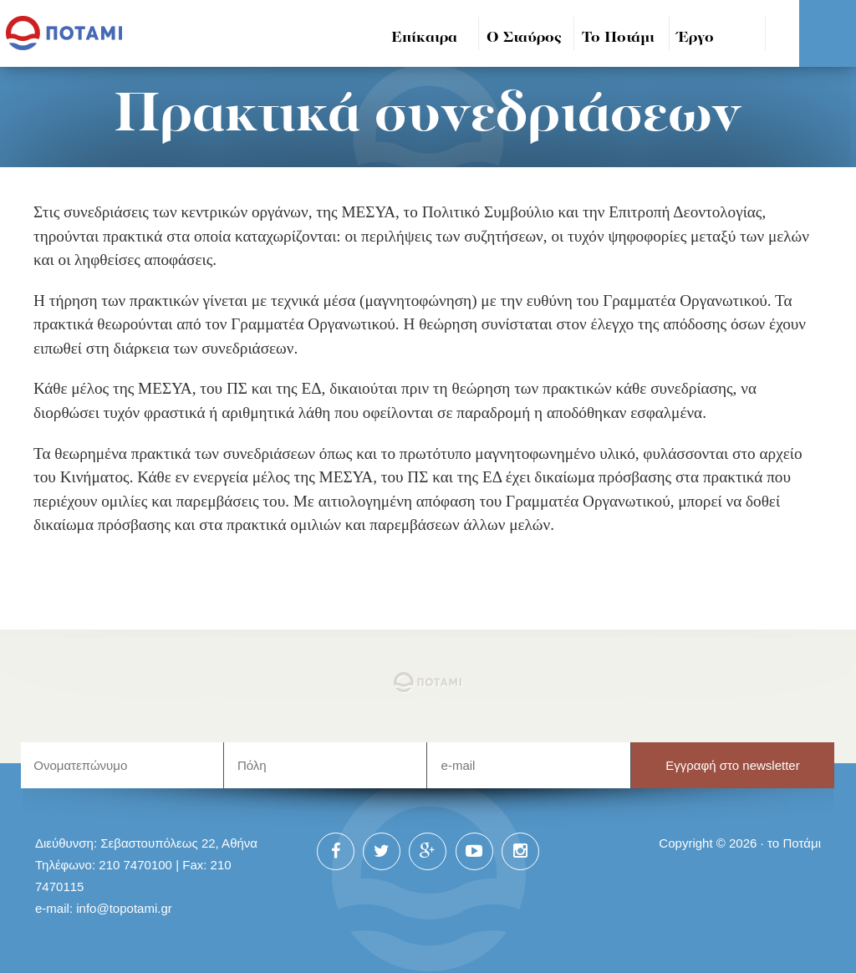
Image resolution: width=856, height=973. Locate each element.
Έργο (696, 38)
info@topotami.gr (124, 908)
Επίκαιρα (424, 38)
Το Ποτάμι (618, 38)
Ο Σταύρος (524, 38)
